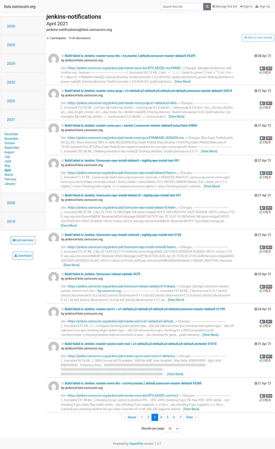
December (11, 134)
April (8, 170)
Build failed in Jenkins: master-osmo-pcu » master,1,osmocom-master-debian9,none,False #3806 (129, 125)
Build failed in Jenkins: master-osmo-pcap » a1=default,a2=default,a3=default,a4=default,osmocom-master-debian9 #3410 (146, 91)
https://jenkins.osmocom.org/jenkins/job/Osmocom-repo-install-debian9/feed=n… (123, 172)
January (10, 183)
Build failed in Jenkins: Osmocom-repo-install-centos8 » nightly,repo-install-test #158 (121, 235)
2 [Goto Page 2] (148, 417)
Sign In (246, 6)
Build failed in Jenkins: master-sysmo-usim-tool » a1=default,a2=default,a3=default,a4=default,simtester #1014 (139, 344)
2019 (11, 221)
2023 (11, 82)
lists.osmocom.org (19, 7)
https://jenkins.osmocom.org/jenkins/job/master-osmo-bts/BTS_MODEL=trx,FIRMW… (125, 68)
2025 (11, 45)
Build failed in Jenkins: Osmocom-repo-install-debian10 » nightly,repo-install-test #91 (121, 195)
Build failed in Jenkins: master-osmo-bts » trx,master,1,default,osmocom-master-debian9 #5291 (128, 56)
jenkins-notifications (73, 16)
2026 (11, 26)
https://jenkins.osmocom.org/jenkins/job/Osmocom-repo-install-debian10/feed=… (123, 207)
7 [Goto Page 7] (180, 417)
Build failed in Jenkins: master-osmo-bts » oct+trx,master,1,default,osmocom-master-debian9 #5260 (131, 383)
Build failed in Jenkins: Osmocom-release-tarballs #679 (100, 274)
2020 (11, 203)
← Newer (130, 417)
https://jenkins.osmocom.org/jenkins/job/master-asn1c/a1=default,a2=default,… (122, 321)
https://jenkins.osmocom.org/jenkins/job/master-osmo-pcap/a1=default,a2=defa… (123, 103)
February (10, 179)
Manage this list (224, 6)
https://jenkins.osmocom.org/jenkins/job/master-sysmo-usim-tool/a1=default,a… (122, 356)
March (9, 174)
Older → (191, 417)
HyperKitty (136, 443)
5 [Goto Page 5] (167, 417)
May (7, 165)
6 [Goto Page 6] (174, 417)
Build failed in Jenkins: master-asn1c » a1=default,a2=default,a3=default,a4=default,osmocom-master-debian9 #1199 (143, 309)
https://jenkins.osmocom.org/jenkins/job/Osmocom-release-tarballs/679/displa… (122, 286)
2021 (11, 119)
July (7, 156)
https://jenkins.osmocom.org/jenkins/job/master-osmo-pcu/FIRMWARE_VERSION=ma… (127, 138)
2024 (11, 63)
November (11, 138)
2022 (11, 101)
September (12, 147)
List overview (23, 240)
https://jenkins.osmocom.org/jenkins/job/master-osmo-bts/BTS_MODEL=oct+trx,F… (124, 395)
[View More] (183, 81)
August (9, 152)
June (8, 161)
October (10, 143)
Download (22, 255)
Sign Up (262, 6)
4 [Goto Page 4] (161, 417)
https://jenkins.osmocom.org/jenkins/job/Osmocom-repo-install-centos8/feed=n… (123, 247)
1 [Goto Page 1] (142, 417)
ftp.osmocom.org (109, 291)
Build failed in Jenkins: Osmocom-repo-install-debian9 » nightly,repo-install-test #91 (120, 160)
